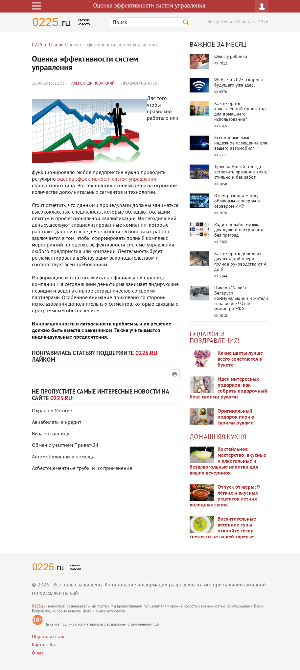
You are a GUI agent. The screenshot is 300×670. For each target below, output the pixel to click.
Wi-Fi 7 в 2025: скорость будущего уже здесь (239, 82)
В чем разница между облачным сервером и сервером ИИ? (237, 201)
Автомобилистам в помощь (63, 457)
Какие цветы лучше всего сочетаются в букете (240, 359)
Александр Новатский (93, 83)
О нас (37, 653)
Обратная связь (48, 637)
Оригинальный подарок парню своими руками (236, 417)
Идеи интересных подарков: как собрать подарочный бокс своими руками (228, 388)
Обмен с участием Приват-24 (65, 445)
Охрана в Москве (52, 411)
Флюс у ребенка (230, 57)
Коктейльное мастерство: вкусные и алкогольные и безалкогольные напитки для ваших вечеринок (228, 461)
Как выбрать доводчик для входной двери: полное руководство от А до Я (240, 261)
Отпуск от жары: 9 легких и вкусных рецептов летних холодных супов (225, 496)
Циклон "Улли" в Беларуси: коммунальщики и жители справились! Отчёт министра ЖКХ (241, 298)
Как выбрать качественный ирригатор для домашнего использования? (240, 111)
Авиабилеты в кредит (56, 422)
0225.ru (38, 606)
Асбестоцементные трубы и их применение (82, 468)
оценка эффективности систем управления (106, 179)
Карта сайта (44, 645)
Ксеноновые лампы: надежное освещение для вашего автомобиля (240, 143)
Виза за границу (50, 434)
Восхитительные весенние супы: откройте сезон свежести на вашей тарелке (223, 528)
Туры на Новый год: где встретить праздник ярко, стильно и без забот (240, 172)
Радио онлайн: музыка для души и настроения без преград (238, 230)
